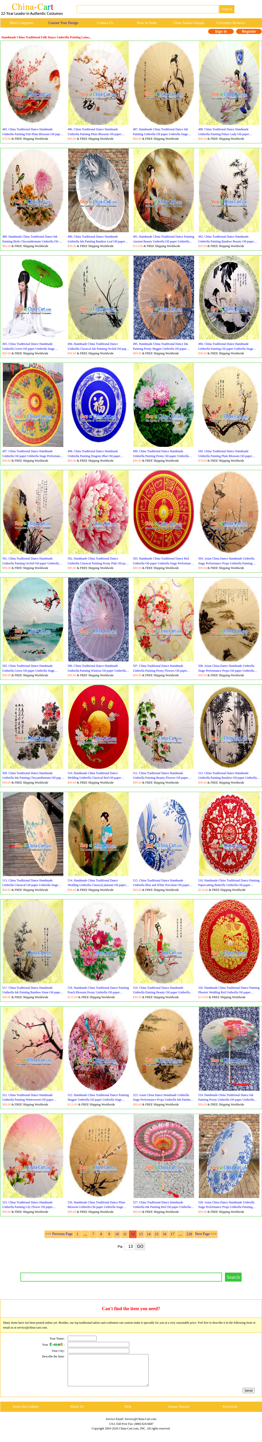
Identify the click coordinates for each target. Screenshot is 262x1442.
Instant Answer (179, 1413)
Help (127, 1413)
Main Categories (21, 23)
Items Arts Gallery (26, 1413)
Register (249, 31)
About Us (77, 1413)
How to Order (147, 23)
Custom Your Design (63, 23)
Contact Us (105, 23)
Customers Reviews (230, 23)
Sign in (221, 31)
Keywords (230, 1413)
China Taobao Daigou (188, 23)
